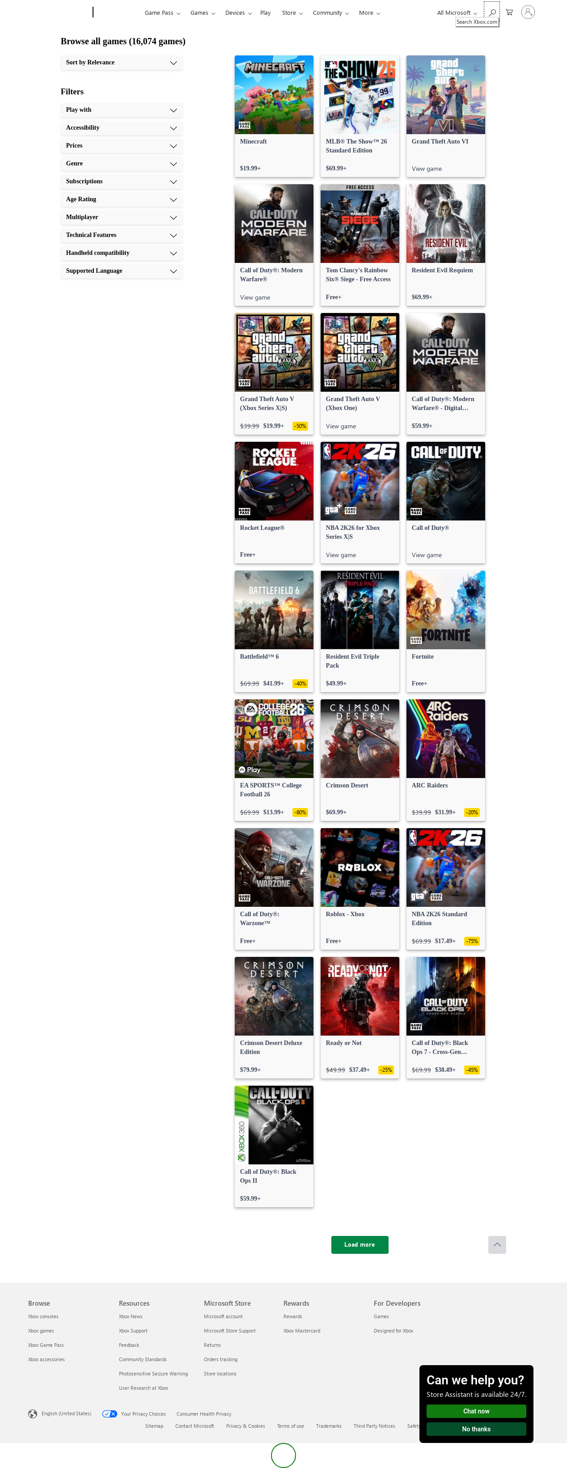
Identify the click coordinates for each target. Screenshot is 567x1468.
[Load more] (360, 1245)
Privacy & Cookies (245, 1426)
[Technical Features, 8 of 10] (121, 235)
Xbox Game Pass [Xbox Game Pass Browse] (46, 1345)
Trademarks (329, 1426)
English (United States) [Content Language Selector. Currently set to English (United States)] (66, 1413)
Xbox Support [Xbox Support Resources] (133, 1330)
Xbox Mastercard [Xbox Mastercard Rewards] (302, 1330)
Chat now (476, 1411)
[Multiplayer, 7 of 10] (121, 217)
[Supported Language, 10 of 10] (121, 271)
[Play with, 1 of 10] (121, 110)
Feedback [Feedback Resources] (129, 1345)
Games (199, 12)
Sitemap (154, 1426)
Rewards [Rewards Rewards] (293, 1316)
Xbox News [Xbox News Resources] (131, 1316)
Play (265, 12)
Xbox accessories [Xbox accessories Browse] (46, 1359)
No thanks (476, 1429)
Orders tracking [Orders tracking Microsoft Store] (220, 1359)
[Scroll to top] (497, 1245)
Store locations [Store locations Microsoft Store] (220, 1373)
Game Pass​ (159, 12)
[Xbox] (117, 12)
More (366, 12)
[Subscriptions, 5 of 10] (121, 181)
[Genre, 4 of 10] (121, 164)
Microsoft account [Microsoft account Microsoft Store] (223, 1316)
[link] (274, 116)
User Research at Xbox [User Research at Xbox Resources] (143, 1388)
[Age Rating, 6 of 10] (121, 199)
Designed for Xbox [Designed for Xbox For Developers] (393, 1330)
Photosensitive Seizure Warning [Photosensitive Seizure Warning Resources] (153, 1373)
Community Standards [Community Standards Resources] (143, 1359)
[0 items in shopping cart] (509, 11)
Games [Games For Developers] (381, 1316)
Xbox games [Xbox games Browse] (41, 1330)
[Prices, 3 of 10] (121, 146)
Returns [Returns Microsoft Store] (212, 1345)
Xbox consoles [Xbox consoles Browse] (43, 1316)
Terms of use (290, 1426)
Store (289, 12)
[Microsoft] (58, 12)
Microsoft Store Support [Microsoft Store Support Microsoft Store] (230, 1330)
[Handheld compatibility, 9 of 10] (121, 253)
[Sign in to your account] (528, 12)
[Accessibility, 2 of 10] (121, 128)
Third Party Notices (374, 1426)
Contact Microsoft (194, 1426)
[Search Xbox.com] (492, 11)
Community (327, 12)
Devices (235, 12)
